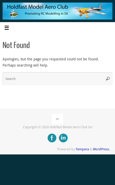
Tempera (82, 149)
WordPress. (101, 149)
